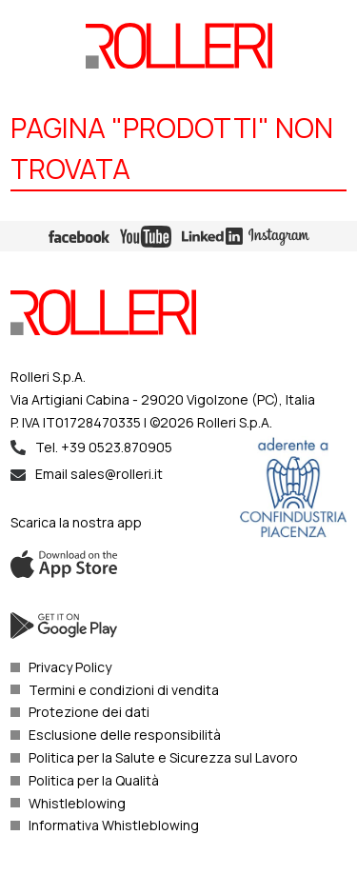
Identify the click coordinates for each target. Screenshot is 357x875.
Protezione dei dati (89, 712)
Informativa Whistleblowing (114, 825)
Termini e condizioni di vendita (124, 690)
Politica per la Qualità (94, 780)
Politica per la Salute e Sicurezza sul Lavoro (163, 757)
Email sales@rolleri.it (99, 474)
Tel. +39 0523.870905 (103, 447)
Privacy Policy (70, 667)
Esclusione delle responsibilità (125, 735)
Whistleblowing (77, 803)
